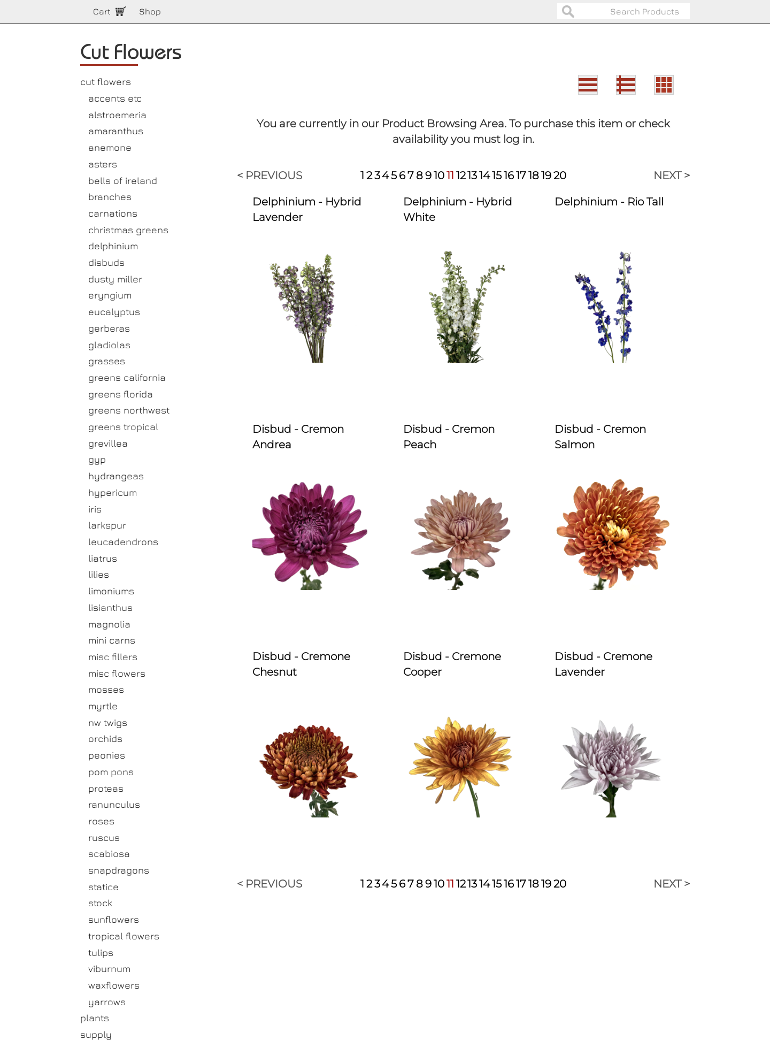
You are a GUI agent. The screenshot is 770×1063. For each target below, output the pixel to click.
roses (101, 821)
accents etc (115, 98)
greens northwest (129, 410)
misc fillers (112, 656)
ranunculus (114, 804)
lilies (98, 574)
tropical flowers (123, 936)
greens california (127, 377)
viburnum (109, 968)
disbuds (106, 262)
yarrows (107, 1001)
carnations (112, 213)
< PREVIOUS (269, 175)
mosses (106, 689)
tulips (100, 952)
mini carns (111, 640)
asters (102, 164)
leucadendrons (123, 541)
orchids (105, 738)
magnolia (109, 624)
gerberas (109, 328)
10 (439, 175)
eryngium (110, 295)
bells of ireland (122, 180)
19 (546, 175)
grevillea (108, 443)
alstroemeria (117, 114)
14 (484, 175)
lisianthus (110, 607)
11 (450, 175)
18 (533, 175)
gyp (97, 459)
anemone (110, 147)
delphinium (113, 245)
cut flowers (105, 81)
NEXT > (671, 175)
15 (497, 175)
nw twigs (107, 722)
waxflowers (114, 985)
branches (110, 196)
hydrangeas (116, 475)
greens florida (120, 394)
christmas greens (128, 229)
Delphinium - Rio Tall (609, 201)
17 (521, 175)
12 (461, 175)
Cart (102, 11)
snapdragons (118, 870)
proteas (106, 788)
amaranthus (115, 130)
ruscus (104, 837)
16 (509, 175)
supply (96, 1034)
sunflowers (113, 919)
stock (100, 902)
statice (103, 886)
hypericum (112, 492)
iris (95, 509)
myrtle (103, 706)
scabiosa (109, 853)
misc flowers (116, 673)
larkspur (107, 525)
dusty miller (115, 279)
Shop (150, 11)
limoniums (111, 590)
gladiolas (109, 344)
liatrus (102, 558)
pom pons (111, 771)
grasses (106, 360)
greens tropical (123, 426)
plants (94, 1017)
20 (559, 175)
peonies (106, 755)
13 (472, 175)
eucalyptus (114, 311)
